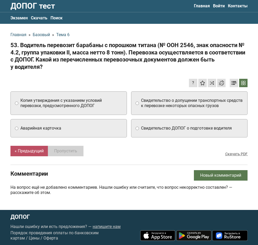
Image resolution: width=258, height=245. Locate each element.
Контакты (238, 5)
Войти (219, 5)
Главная (202, 5)
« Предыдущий (29, 150)
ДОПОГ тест (32, 5)
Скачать (39, 17)
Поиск (57, 17)
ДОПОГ (20, 217)
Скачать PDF (236, 154)
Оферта (50, 238)
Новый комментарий (220, 175)
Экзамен (19, 17)
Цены (34, 238)
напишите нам (107, 226)
